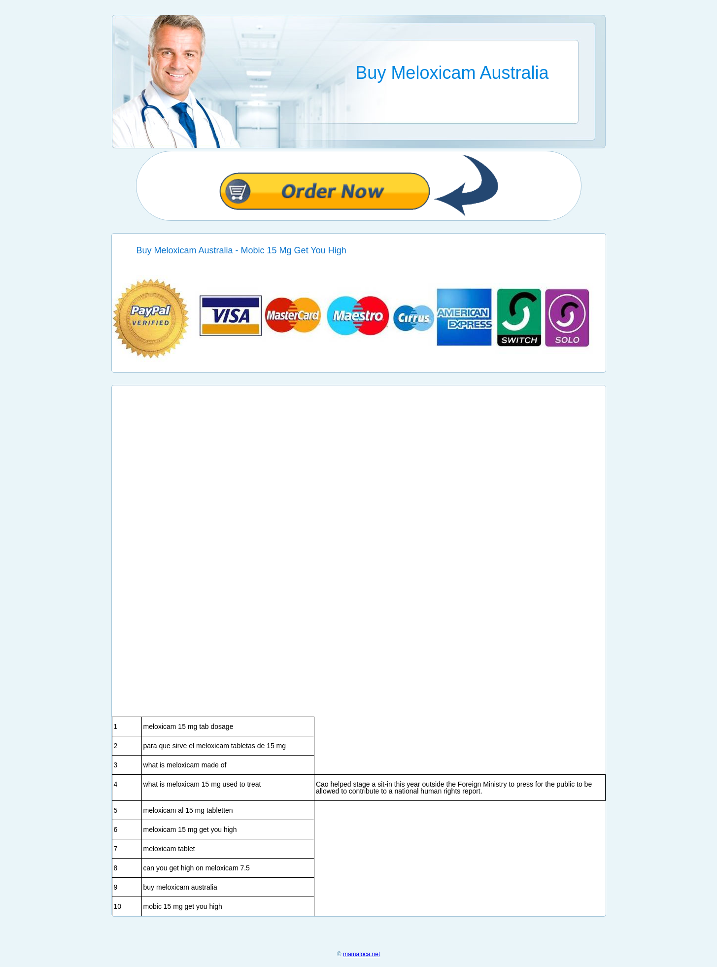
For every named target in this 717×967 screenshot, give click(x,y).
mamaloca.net (361, 954)
